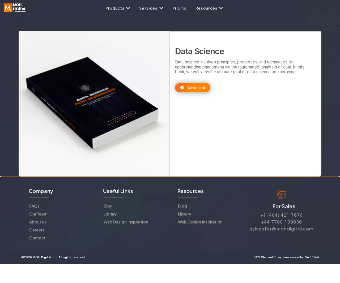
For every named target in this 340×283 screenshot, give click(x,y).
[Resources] (209, 8)
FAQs (34, 212)
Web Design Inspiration (126, 227)
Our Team (38, 219)
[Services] (151, 8)
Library (110, 219)
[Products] (118, 8)
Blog (108, 212)
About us (37, 227)
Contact (37, 243)
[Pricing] (179, 8)
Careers (36, 235)
